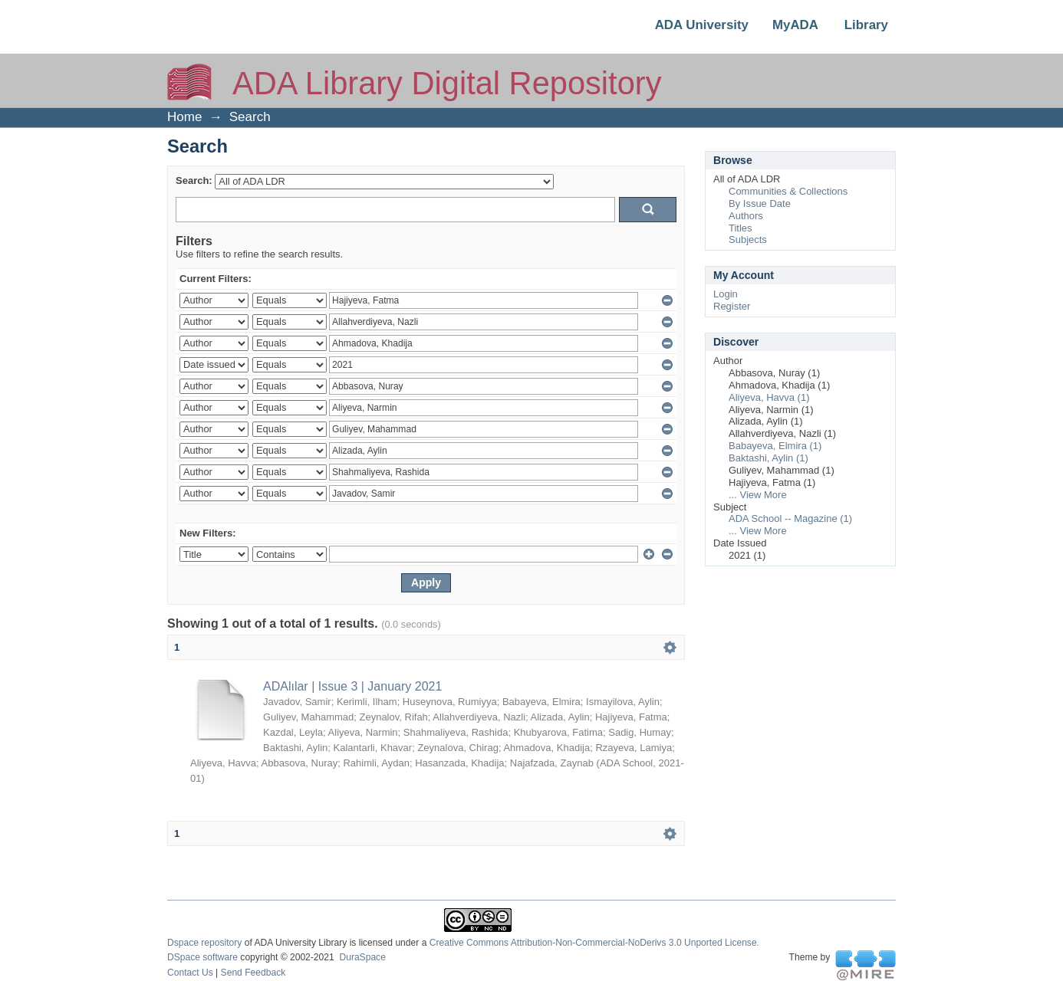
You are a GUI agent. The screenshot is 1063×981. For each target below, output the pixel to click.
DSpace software (202, 957)
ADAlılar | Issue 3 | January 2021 (352, 686)
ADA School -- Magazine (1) (790, 518)
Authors (746, 215)
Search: (194, 180)
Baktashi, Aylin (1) (768, 458)
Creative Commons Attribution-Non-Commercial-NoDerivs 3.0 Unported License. (594, 942)
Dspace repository (204, 942)
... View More (758, 494)
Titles (740, 228)
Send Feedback (253, 972)
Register (731, 306)
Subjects (748, 239)
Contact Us (190, 972)
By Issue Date (760, 203)
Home (184, 117)
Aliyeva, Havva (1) (769, 397)
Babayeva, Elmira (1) (775, 445)
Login (725, 294)
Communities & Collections (788, 191)
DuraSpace (362, 957)
